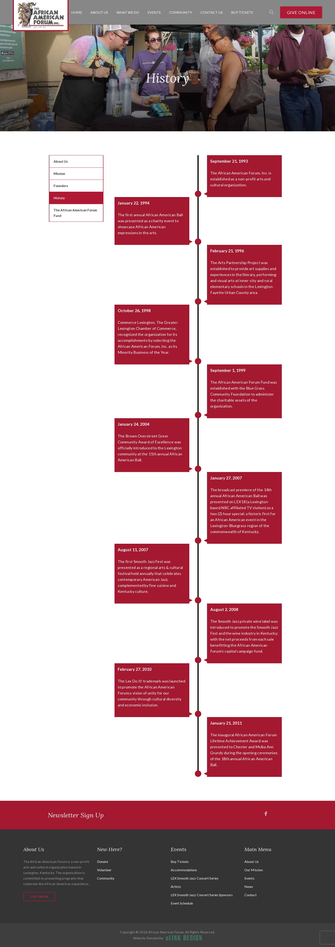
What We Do (127, 12)
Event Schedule (182, 903)
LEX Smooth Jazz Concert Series (194, 878)
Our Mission (253, 870)
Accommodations (184, 870)
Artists (176, 886)
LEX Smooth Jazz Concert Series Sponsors (202, 895)
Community (180, 12)
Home (76, 12)
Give (301, 12)
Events (154, 12)
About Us (99, 12)
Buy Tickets (242, 12)
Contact (250, 895)
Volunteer (104, 870)
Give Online (39, 896)
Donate (102, 861)
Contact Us (212, 12)
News (248, 886)
